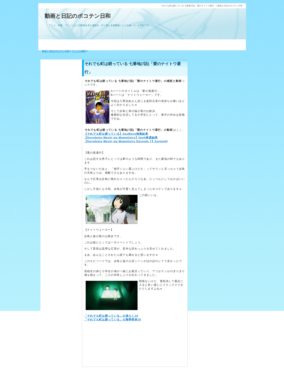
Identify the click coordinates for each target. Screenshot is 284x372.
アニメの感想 (79, 51)
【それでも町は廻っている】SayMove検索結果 (116, 133)
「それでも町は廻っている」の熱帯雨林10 (112, 319)
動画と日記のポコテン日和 (78, 16)
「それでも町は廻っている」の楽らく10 (111, 315)
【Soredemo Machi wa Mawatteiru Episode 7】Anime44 (126, 141)
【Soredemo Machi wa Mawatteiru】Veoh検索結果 (121, 137)
